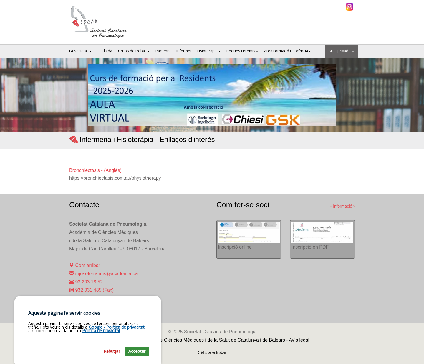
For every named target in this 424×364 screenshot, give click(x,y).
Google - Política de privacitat (117, 358)
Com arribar (84, 265)
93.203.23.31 (86, 306)
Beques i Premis (242, 50)
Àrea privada (341, 50)
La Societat (80, 50)
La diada (105, 50)
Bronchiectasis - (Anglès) (95, 170)
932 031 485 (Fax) (91, 290)
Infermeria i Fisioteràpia (198, 50)
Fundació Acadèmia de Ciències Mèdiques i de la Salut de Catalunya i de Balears (200, 339)
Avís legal (299, 339)
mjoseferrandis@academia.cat (104, 273)
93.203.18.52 (86, 281)
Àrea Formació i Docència (287, 50)
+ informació (342, 206)
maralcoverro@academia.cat (102, 298)
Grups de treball (134, 50)
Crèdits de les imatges (212, 352)
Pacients (162, 50)
